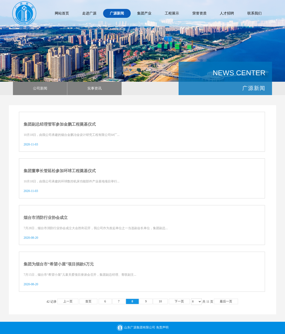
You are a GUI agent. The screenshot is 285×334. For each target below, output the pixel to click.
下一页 (179, 303)
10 (160, 303)
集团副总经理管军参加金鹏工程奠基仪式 (60, 126)
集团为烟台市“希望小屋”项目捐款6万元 (59, 265)
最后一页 (226, 303)
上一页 (68, 303)
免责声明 (162, 327)
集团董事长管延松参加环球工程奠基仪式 (60, 172)
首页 (88, 303)
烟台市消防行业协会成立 (46, 219)
